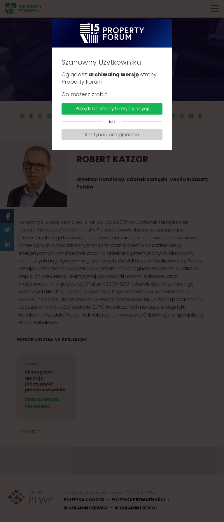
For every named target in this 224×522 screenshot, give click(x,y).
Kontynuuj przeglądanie (112, 134)
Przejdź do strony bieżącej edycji (112, 108)
